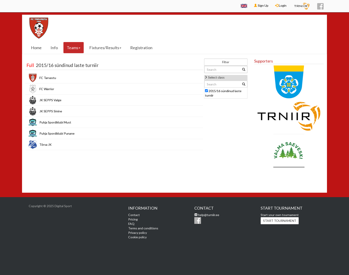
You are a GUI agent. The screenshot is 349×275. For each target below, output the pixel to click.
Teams (73, 47)
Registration (141, 47)
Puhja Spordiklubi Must (55, 122)
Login (280, 5)
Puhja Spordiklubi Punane (57, 133)
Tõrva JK (45, 144)
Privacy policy (137, 233)
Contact (134, 215)
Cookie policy (137, 237)
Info (54, 47)
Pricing (133, 219)
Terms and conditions (143, 228)
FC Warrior (46, 89)
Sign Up (261, 5)
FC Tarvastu (47, 78)
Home (36, 47)
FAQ (131, 224)
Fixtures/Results (105, 47)
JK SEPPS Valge (50, 100)
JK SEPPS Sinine (50, 111)
